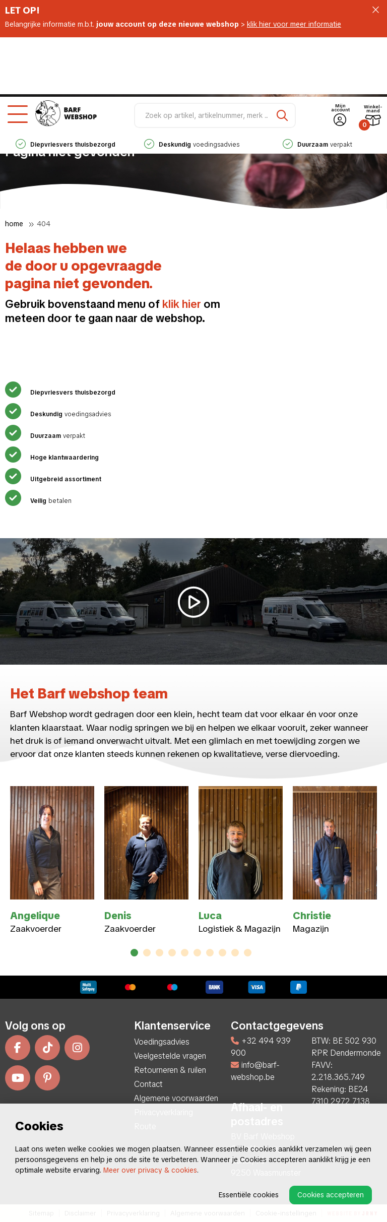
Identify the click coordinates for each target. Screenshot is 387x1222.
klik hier (181, 304)
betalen (50, 501)
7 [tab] (210, 952)
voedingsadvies (191, 85)
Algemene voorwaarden (176, 1098)
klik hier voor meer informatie (294, 24)
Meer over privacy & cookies (150, 1170)
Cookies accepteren (330, 1194)
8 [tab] (222, 952)
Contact (148, 1084)
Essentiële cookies (249, 1194)
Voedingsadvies (161, 1042)
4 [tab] (172, 952)
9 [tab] (235, 952)
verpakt (317, 85)
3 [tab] (159, 952)
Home (14, 223)
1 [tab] (135, 952)
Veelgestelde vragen (170, 1056)
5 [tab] (184, 952)
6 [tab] (197, 952)
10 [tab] (247, 952)
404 (43, 223)
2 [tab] (147, 952)
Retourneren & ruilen (170, 1070)
